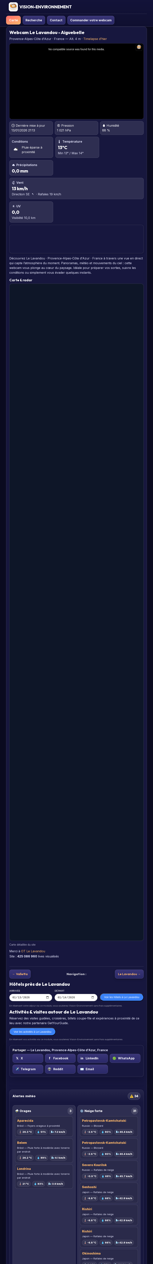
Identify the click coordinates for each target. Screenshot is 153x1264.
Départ (76, 995)
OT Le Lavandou (33, 951)
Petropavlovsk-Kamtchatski (104, 1121)
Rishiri (87, 1210)
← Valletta (20, 974)
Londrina (24, 1169)
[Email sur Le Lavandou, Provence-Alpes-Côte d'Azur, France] (92, 1069)
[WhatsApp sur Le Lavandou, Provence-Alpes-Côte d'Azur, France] (125, 1058)
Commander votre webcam (91, 20)
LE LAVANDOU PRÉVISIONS (76, 239)
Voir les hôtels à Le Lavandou (121, 997)
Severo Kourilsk (94, 1165)
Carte (13, 20)
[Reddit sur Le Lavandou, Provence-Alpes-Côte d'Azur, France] (60, 1069)
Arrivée (30, 995)
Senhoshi (89, 1187)
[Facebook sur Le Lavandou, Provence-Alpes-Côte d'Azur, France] (60, 1058)
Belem (22, 1143)
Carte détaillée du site (22, 944)
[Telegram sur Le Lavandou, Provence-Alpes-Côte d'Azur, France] (28, 1069)
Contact (56, 20)
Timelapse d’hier (95, 39)
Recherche (34, 20)
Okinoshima (91, 1254)
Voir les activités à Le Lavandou (32, 1032)
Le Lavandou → (129, 974)
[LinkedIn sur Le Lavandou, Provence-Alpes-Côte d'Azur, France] (92, 1058)
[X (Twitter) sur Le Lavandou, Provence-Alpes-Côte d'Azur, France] (28, 1058)
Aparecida (25, 1121)
